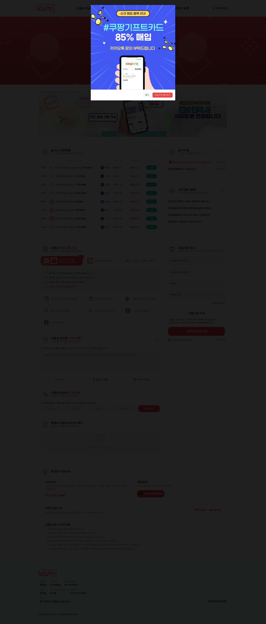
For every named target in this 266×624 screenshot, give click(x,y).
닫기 (147, 95)
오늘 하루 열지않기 (162, 95)
